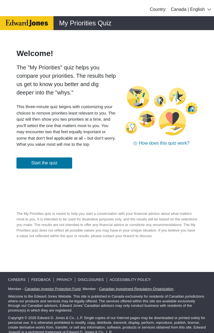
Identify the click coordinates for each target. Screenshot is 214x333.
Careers (17, 280)
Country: (158, 9)
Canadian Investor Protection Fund (53, 289)
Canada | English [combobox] (192, 9)
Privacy (64, 280)
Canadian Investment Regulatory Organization (136, 289)
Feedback (41, 280)
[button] (161, 143)
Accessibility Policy (130, 280)
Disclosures (91, 280)
